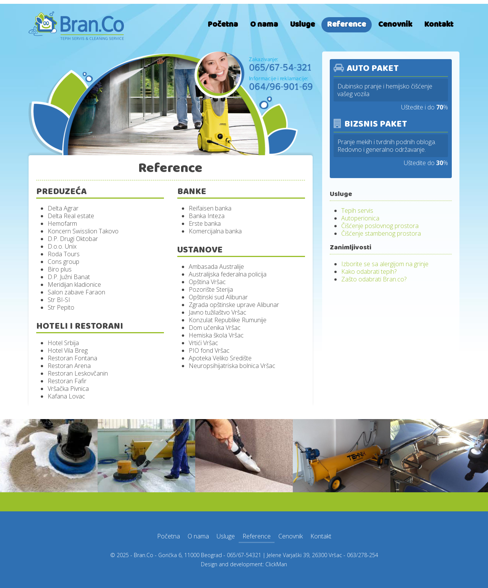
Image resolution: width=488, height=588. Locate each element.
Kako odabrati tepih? (368, 271)
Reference (346, 24)
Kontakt (438, 24)
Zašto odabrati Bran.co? (373, 279)
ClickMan (276, 564)
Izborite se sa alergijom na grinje (385, 264)
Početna (223, 24)
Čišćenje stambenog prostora (381, 233)
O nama (264, 24)
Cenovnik (395, 24)
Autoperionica (360, 218)
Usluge (302, 24)
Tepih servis (357, 210)
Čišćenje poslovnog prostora (380, 226)
